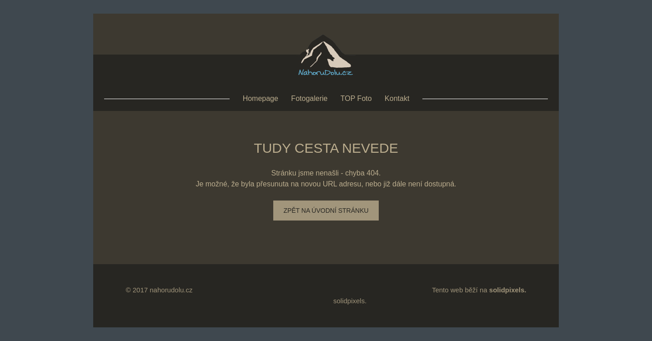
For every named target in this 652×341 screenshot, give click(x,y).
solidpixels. (349, 301)
